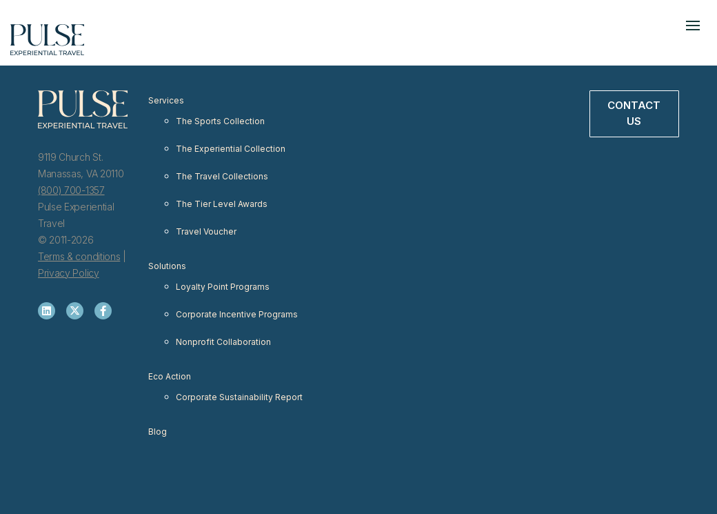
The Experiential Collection (230, 149)
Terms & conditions (79, 256)
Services (166, 100)
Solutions (167, 266)
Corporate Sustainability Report (239, 397)
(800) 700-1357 (71, 190)
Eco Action (169, 376)
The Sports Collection (220, 121)
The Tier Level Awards (221, 204)
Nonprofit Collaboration (223, 342)
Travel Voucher (206, 231)
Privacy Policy (68, 273)
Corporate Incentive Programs (237, 314)
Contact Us (633, 113)
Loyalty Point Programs (223, 286)
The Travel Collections (222, 176)
